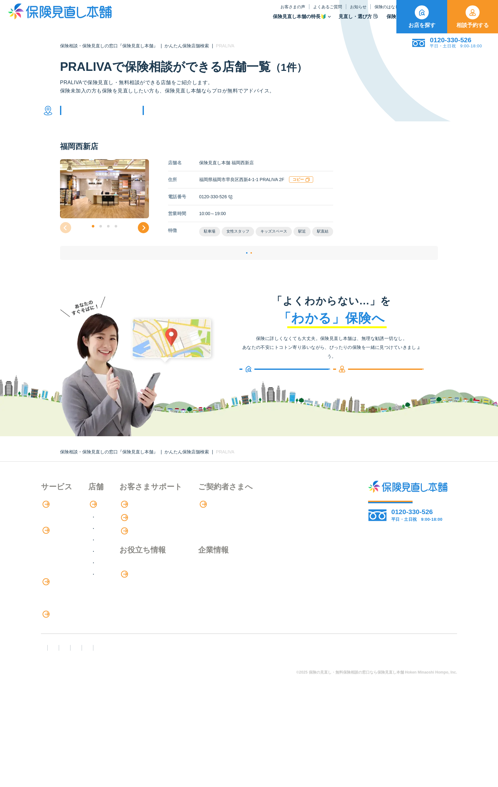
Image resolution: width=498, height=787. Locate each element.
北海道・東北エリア (147, 542)
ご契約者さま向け (370, 11)
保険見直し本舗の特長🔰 (237, 20)
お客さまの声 (230, 11)
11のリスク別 (56, 699)
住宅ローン (53, 620)
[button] (93, 235)
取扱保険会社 (375, 20)
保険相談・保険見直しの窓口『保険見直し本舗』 (109, 45)
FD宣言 (52, 746)
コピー (301, 189)
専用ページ (283, 529)
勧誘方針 (86, 746)
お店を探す (421, 16)
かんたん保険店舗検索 (187, 45)
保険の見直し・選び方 (70, 659)
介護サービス (59, 633)
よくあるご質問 (265, 11)
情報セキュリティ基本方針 (309, 746)
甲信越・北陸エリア (147, 564)
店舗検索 (130, 529)
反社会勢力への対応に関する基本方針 (154, 746)
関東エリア (136, 553)
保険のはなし (327, 11)
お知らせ (296, 11)
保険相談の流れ (59, 542)
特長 (50, 529)
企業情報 (279, 592)
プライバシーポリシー (238, 746)
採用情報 (279, 605)
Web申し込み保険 (61, 594)
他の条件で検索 (177, 115)
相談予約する (472, 16)
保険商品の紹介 (63, 568)
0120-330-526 (215, 206)
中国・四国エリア (144, 587)
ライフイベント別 (61, 686)
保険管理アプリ (59, 607)
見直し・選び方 (296, 20)
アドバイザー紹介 (61, 555)
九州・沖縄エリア (144, 599)
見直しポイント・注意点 (69, 672)
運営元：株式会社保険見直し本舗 (393, 746)
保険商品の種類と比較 (66, 581)
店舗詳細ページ (210, 270)
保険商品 (336, 20)
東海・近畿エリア (144, 576)
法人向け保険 (56, 646)
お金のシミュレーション (217, 605)
